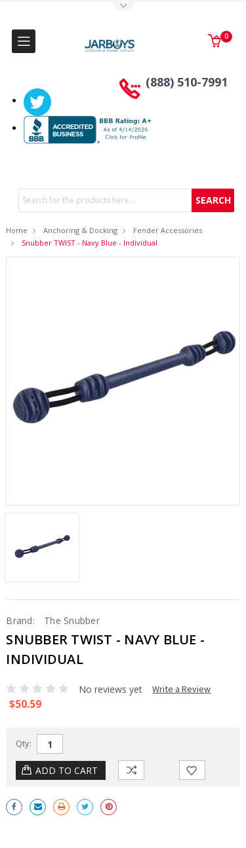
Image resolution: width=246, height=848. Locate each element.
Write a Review (181, 689)
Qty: (23, 743)
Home (17, 230)
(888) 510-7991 (187, 82)
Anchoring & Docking (80, 230)
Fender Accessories (167, 230)
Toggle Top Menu (123, 7)
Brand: (20, 620)
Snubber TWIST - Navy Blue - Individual (89, 243)
